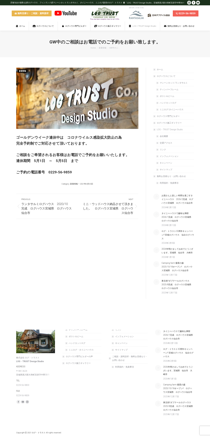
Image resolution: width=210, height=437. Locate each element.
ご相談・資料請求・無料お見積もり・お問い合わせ (128, 358)
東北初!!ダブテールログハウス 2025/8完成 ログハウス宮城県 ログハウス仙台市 (177, 284)
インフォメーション (169, 156)
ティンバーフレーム (169, 89)
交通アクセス (166, 143)
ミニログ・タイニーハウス (81, 350)
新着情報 (22, 71)
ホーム (160, 69)
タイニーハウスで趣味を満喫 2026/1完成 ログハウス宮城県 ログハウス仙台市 (177, 217)
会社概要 (164, 136)
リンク (163, 149)
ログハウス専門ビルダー (168, 116)
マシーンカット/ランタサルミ (174, 83)
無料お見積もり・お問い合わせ (170, 176)
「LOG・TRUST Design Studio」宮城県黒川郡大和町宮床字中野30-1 (154, 2)
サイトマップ (166, 169)
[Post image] (156, 197)
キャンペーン (166, 163)
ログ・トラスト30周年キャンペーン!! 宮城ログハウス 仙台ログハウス (178, 235)
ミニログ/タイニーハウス (171, 109)
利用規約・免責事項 (169, 183)
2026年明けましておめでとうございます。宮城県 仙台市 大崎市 (177, 251)
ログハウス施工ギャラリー (169, 123)
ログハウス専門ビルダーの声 (79, 356)
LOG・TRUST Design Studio (168, 129)
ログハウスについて (164, 76)
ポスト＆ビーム (167, 96)
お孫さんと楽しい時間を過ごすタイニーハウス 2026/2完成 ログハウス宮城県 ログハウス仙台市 (177, 199)
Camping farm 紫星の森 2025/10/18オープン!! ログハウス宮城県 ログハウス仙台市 (177, 267)
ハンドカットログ (168, 103)
